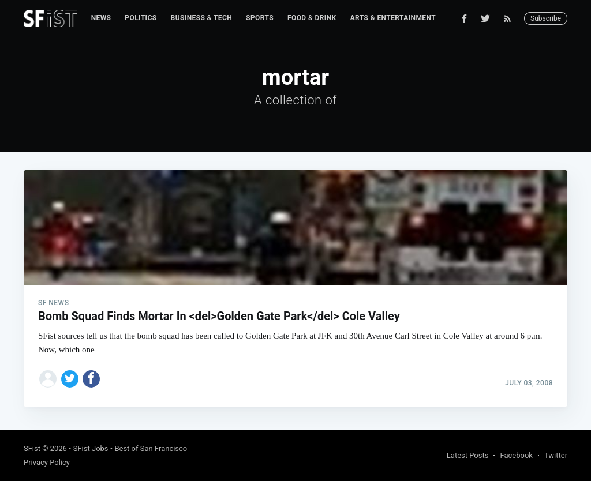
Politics (140, 18)
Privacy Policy (47, 462)
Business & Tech (202, 18)
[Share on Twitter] (70, 379)
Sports (260, 18)
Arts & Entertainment (393, 18)
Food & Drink (311, 18)
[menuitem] (101, 18)
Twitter (555, 455)
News (101, 18)
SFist (32, 448)
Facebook (516, 455)
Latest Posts (468, 455)
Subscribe (545, 18)
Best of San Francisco (150, 448)
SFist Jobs (91, 448)
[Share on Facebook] (91, 379)
